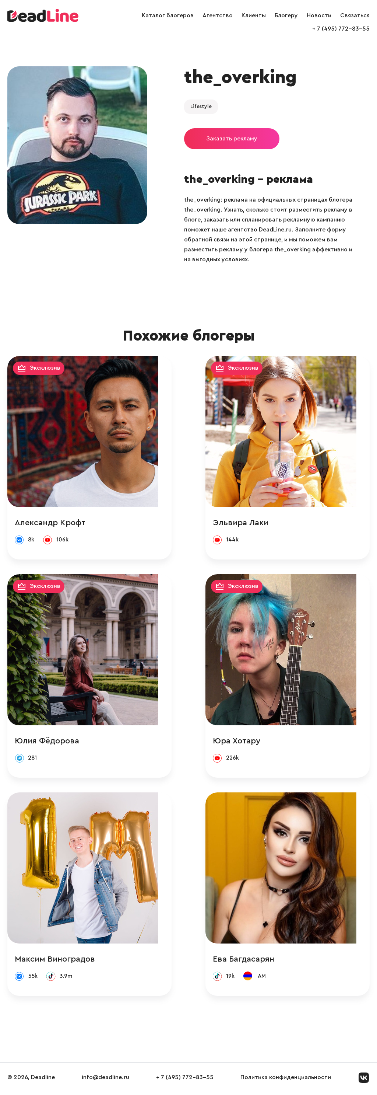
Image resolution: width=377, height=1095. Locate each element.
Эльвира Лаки (254, 523)
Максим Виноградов (55, 961)
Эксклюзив (45, 368)
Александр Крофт (50, 523)
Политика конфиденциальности (285, 1080)
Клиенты (254, 15)
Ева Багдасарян (257, 961)
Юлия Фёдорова (47, 742)
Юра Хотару (250, 742)
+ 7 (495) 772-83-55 (341, 29)
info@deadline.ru (105, 1080)
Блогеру (286, 15)
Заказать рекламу (231, 139)
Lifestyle (201, 106)
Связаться (355, 15)
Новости (319, 15)
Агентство (217, 15)
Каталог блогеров (168, 15)
